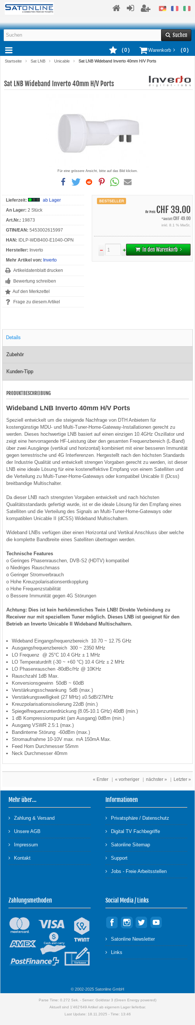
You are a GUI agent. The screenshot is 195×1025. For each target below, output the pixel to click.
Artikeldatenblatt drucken (38, 270)
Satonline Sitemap (127, 844)
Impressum (23, 844)
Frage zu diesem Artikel (36, 301)
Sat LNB (38, 61)
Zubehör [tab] (15, 354)
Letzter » (182, 779)
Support (116, 857)
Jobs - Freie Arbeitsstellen (136, 871)
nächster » (156, 779)
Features (43, 553)
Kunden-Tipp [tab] (19, 371)
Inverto (50, 260)
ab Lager (52, 200)
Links (113, 952)
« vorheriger (127, 779)
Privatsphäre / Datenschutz (137, 818)
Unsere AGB (24, 831)
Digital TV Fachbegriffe (132, 831)
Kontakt (19, 857)
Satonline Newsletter (130, 938)
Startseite (13, 61)
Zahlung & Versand (31, 818)
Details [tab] (13, 337)
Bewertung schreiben (34, 281)
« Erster (100, 779)
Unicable (62, 61)
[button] (63, 182)
